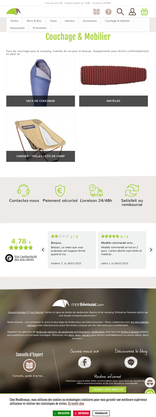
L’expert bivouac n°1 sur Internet (26, 312)
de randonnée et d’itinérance (74, 332)
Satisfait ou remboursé (132, 203)
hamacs (86, 335)
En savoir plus (76, 404)
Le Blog (131, 362)
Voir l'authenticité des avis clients (25, 258)
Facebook (84, 362)
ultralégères (97, 332)
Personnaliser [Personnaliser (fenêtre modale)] (101, 413)
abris (71, 335)
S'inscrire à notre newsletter (107, 389)
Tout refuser (82, 413)
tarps (78, 335)
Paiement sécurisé (60, 201)
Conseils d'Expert (29, 364)
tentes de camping (46, 332)
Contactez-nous (24, 201)
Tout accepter (61, 413)
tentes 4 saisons (130, 332)
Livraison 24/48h (96, 201)
